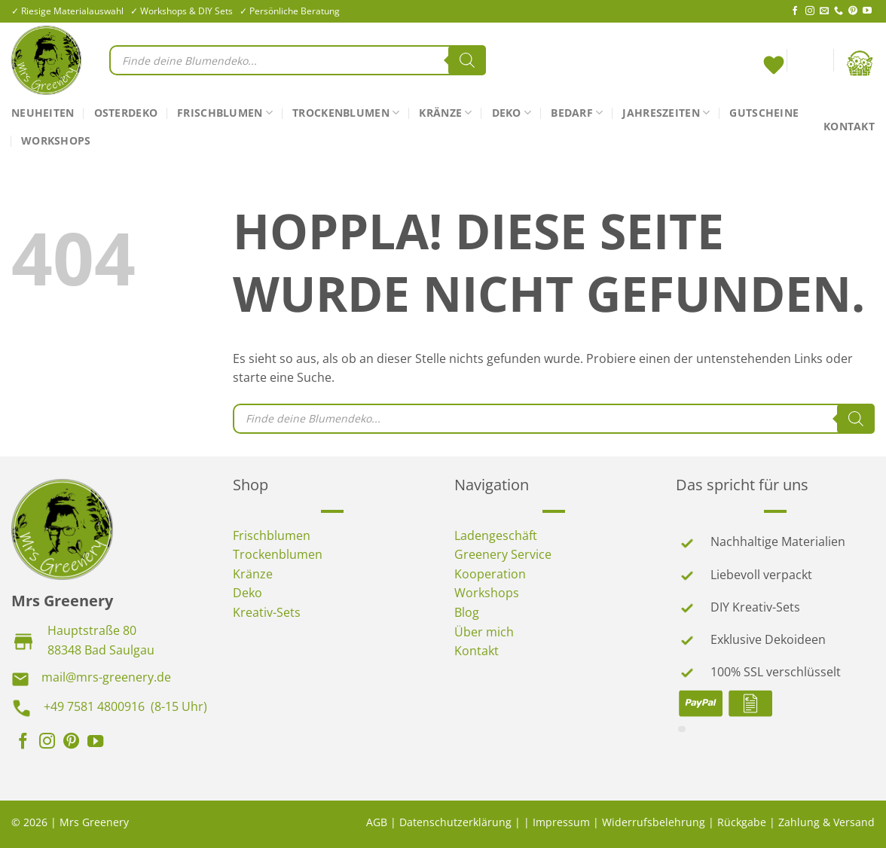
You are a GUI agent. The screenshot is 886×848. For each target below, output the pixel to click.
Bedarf (577, 112)
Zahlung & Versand (826, 822)
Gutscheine (764, 112)
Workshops (56, 140)
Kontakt (849, 126)
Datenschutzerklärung (455, 822)
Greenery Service (502, 554)
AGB (376, 822)
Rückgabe (741, 822)
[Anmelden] (810, 63)
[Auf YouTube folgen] (867, 11)
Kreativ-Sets (267, 612)
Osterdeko (126, 112)
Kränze (445, 112)
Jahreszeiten (666, 112)
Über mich (484, 632)
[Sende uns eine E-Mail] (824, 11)
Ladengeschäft (495, 535)
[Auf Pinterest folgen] (852, 11)
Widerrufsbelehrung (653, 822)
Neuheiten (43, 112)
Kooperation (490, 574)
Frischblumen (225, 112)
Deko (512, 112)
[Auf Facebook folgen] (794, 11)
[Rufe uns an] (838, 11)
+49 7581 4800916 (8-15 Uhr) (125, 706)
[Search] (467, 60)
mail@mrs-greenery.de (106, 677)
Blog (466, 612)
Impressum (561, 822)
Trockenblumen (345, 112)
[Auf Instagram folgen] (809, 11)
